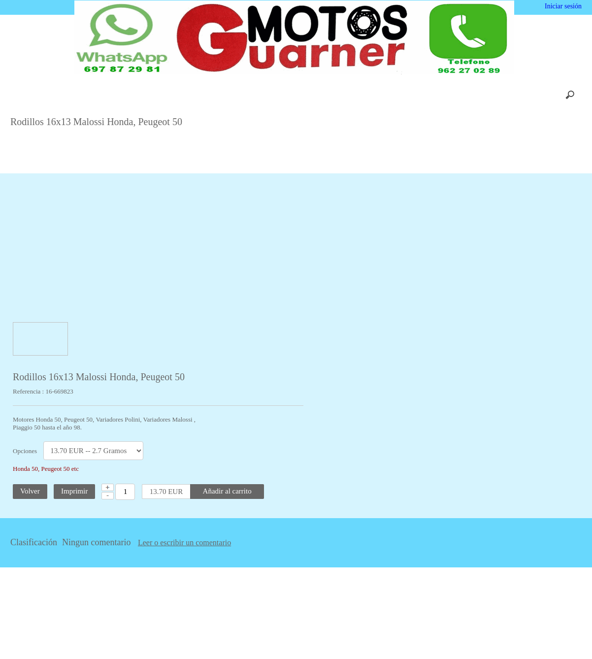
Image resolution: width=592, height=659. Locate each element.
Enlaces (441, 95)
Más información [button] (309, 651)
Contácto (319, 95)
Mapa (480, 95)
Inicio (112, 95)
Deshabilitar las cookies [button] (451, 634)
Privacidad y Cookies (381, 95)
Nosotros (152, 95)
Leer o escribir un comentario (309, 543)
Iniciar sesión (562, 6)
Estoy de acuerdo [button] (548, 634)
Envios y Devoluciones (256, 95)
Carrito (194, 95)
